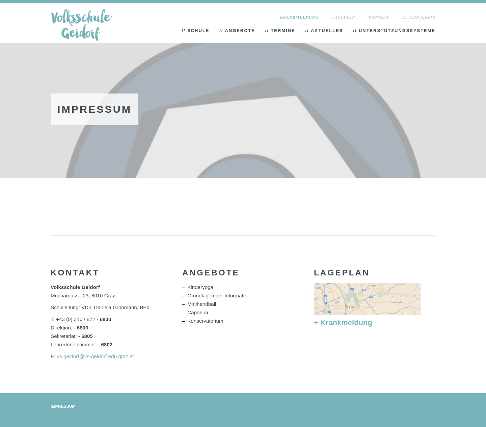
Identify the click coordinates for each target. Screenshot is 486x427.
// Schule (195, 30)
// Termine (280, 30)
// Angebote (237, 30)
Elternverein (418, 17)
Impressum (63, 406)
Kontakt (379, 17)
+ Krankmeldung (343, 322)
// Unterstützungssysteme (394, 30)
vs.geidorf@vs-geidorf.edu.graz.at (95, 356)
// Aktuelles (324, 30)
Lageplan (343, 17)
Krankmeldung (299, 17)
